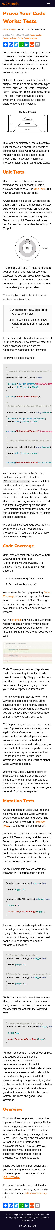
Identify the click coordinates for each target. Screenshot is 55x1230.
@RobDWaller (11, 1177)
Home (5, 29)
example (17, 619)
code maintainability (35, 1192)
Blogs (13, 29)
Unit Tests (40, 189)
